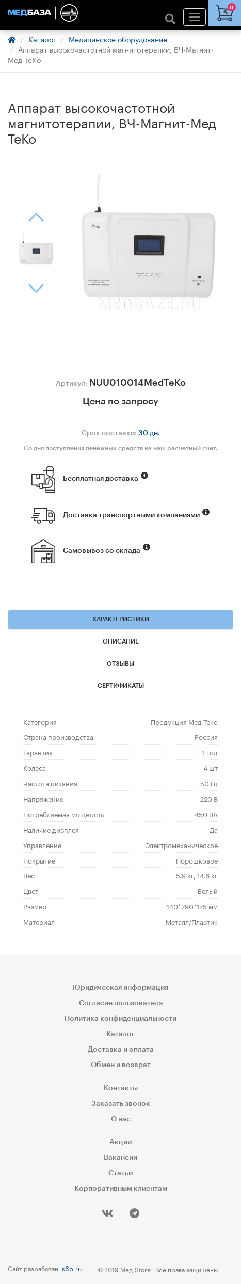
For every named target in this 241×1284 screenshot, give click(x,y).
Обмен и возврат (121, 1065)
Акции (120, 1142)
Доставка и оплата (121, 1049)
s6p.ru (72, 1268)
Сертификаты (121, 686)
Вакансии (120, 1157)
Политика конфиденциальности (120, 1018)
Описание (121, 641)
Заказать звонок (120, 1103)
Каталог (42, 38)
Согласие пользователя (121, 1003)
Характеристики (120, 619)
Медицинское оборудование (118, 38)
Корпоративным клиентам (120, 1188)
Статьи (120, 1173)
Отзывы (120, 664)
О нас (121, 1119)
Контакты (121, 1088)
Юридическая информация (120, 987)
